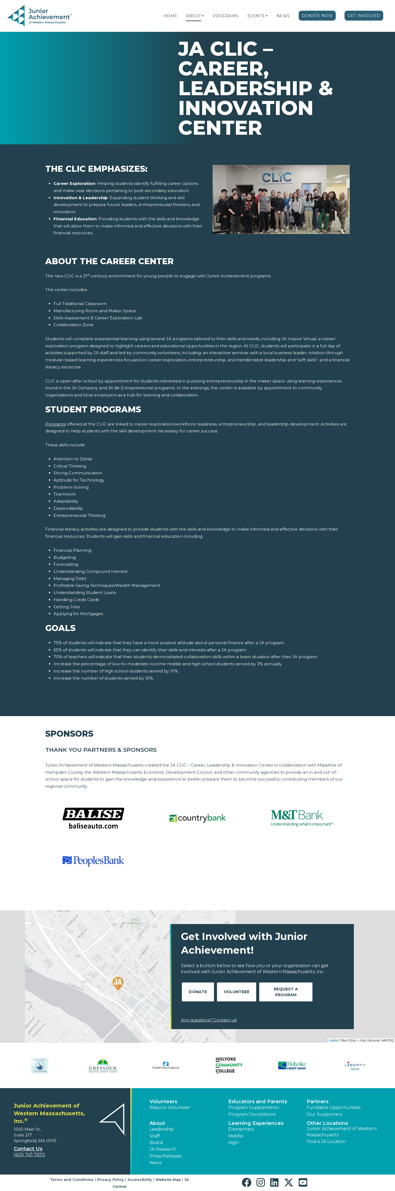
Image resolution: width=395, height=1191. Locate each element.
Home (170, 15)
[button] (203, 15)
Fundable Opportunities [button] (333, 1107)
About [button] (157, 1123)
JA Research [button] (162, 1149)
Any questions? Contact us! (209, 1020)
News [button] (155, 1162)
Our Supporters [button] (324, 1114)
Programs (225, 15)
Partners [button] (318, 1101)
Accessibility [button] (140, 1179)
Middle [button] (235, 1136)
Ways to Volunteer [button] (169, 1107)
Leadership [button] (161, 1129)
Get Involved (364, 15)
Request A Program (286, 992)
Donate (198, 991)
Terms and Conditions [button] (72, 1179)
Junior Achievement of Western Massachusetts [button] (342, 1131)
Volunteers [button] (163, 1101)
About (193, 15)
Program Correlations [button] (251, 1114)
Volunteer (236, 991)
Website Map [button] (168, 1179)
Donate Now (317, 15)
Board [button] (156, 1142)
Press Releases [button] (165, 1156)
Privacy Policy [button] (110, 1179)
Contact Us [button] (28, 1148)
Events (255, 15)
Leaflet (333, 1040)
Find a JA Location (326, 1141)
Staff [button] (154, 1136)
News (283, 15)
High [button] (233, 1142)
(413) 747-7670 (29, 1154)
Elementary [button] (241, 1129)
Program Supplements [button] (253, 1107)
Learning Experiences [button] (256, 1123)
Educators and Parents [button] (257, 1101)
